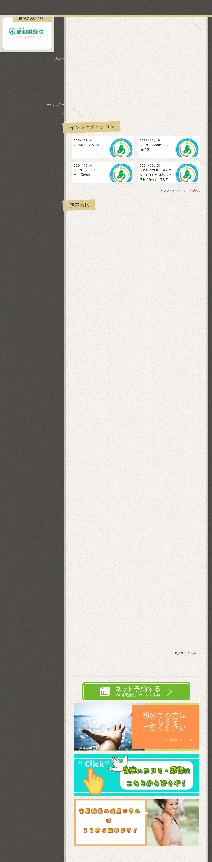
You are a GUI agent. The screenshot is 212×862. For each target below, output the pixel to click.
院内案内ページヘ (187, 653)
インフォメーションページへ (180, 190)
